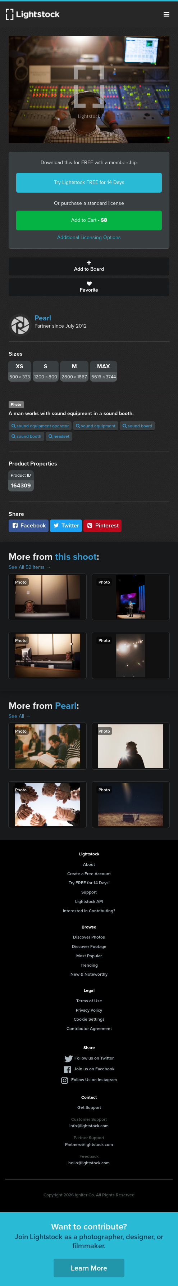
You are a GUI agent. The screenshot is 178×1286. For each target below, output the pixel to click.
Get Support (89, 1107)
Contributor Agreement (89, 1028)
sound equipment (95, 426)
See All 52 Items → (30, 567)
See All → (20, 716)
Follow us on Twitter (94, 1058)
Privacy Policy (89, 1010)
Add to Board (89, 266)
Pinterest (102, 525)
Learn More (89, 1268)
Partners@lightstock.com (89, 1144)
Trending (89, 965)
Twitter (66, 525)
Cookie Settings (89, 1019)
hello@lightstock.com (89, 1163)
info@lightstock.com (89, 1126)
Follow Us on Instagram (94, 1079)
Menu (166, 14)
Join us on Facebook (94, 1069)
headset (59, 436)
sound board (137, 426)
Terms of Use (89, 1001)
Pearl (43, 317)
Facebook (29, 525)
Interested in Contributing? (89, 911)
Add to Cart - (89, 220)
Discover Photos (89, 937)
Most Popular (89, 956)
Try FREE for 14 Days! (89, 883)
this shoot (76, 556)
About (89, 864)
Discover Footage (89, 946)
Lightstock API (89, 901)
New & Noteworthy (89, 974)
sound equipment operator (40, 426)
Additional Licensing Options (89, 237)
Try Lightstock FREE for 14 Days (89, 182)
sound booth (26, 436)
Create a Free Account (89, 874)
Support (89, 892)
